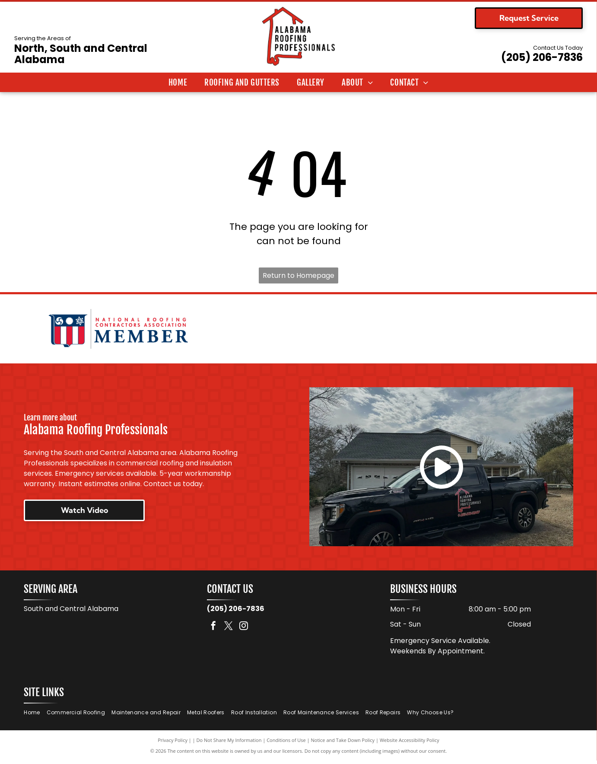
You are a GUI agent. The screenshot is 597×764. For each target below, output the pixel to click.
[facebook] (213, 629)
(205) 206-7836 (542, 57)
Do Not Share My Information (229, 743)
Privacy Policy (172, 743)
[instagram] (243, 629)
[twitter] (228, 629)
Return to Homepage (298, 275)
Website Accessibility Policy (409, 743)
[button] (242, 82)
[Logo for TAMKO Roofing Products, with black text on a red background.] (479, 330)
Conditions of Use (286, 743)
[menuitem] (178, 82)
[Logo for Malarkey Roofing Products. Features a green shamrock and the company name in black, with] (298, 330)
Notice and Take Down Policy (343, 743)
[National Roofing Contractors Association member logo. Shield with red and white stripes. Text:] (118, 330)
